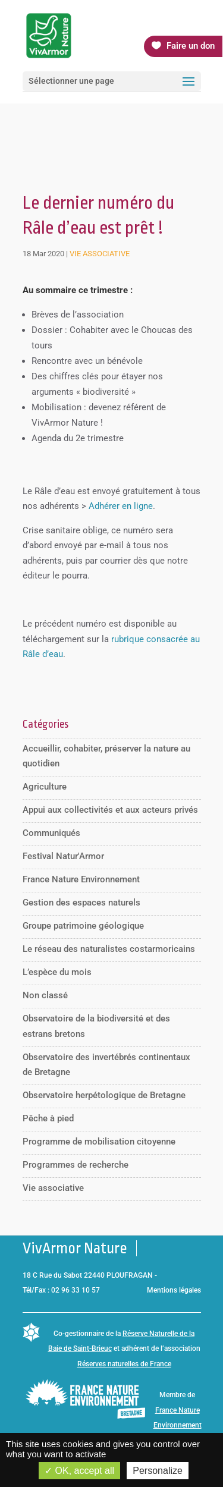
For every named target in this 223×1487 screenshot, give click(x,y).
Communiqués (51, 833)
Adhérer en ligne (121, 506)
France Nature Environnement (81, 879)
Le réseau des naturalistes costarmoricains (109, 949)
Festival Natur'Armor (63, 856)
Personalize (158, 1471)
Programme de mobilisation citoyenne (99, 1141)
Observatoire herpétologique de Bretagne (104, 1095)
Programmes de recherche (75, 1164)
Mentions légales (174, 1290)
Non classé (45, 995)
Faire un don (191, 45)
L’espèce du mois (57, 972)
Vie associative (100, 253)
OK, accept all (79, 1471)
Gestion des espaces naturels (81, 902)
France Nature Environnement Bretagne (177, 1425)
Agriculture (45, 786)
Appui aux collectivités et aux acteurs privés (110, 809)
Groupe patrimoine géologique (83, 925)
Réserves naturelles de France (124, 1364)
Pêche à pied (48, 1118)
